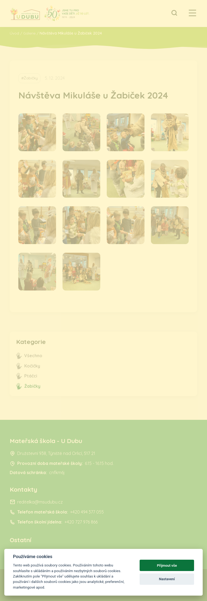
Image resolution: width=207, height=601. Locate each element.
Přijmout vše (167, 565)
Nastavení (167, 579)
